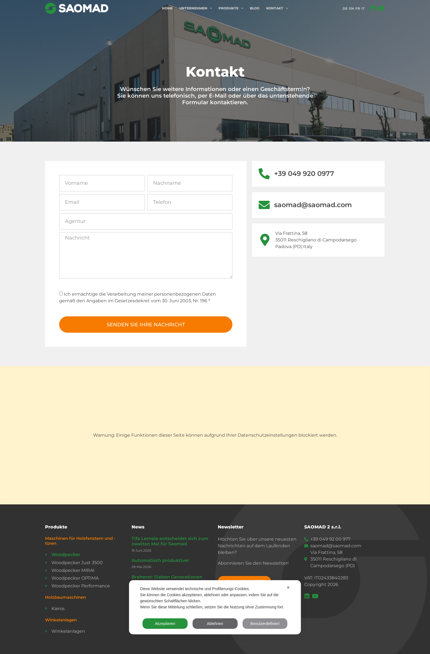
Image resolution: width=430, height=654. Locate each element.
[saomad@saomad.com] (264, 204)
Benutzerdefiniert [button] (265, 623)
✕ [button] (288, 587)
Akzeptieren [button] (165, 623)
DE (345, 8)
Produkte (231, 8)
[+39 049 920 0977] (264, 173)
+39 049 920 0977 (304, 174)
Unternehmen (195, 8)
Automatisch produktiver (160, 560)
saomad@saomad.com (313, 205)
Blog (254, 8)
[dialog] (215, 607)
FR (357, 8)
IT (363, 8)
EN (351, 8)
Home (167, 8)
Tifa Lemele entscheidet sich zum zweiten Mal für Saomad (170, 541)
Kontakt (277, 8)
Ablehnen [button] (215, 623)
